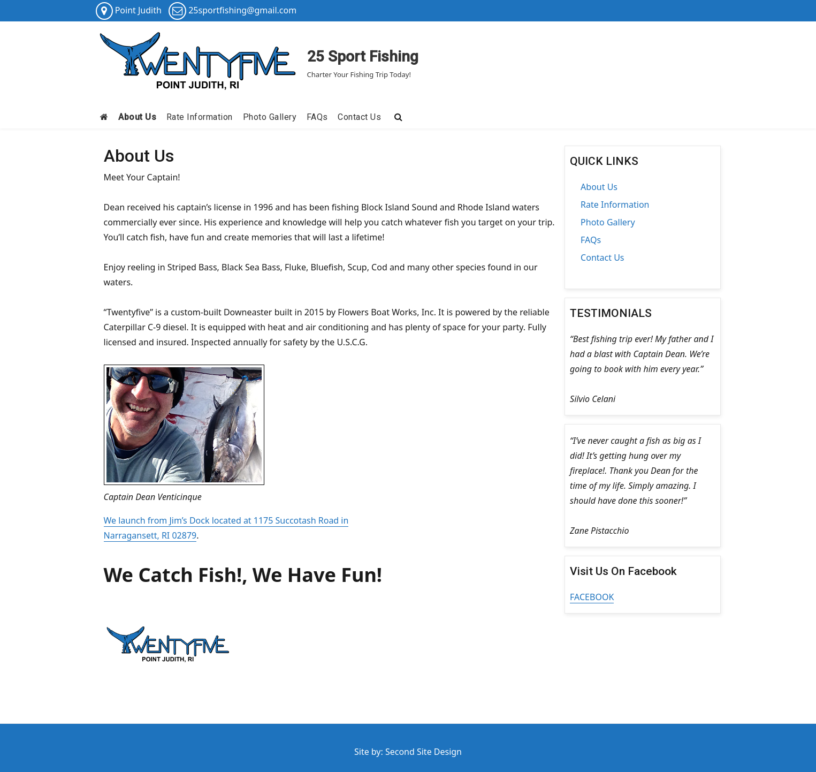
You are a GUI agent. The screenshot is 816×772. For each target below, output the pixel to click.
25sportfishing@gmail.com (242, 10)
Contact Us (359, 117)
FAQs (317, 117)
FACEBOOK (592, 597)
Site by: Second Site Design (408, 752)
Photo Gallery (270, 117)
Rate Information (199, 117)
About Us (137, 117)
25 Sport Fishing (362, 56)
